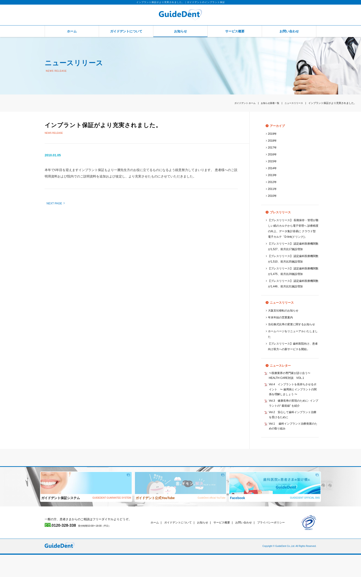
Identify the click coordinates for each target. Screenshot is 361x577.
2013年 (273, 175)
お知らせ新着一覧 (267, 103)
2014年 (273, 168)
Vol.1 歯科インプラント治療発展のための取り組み (293, 447)
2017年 (273, 147)
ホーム (72, 31)
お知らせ (180, 31)
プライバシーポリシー (279, 544)
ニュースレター (275, 382)
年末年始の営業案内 (281, 323)
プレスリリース (275, 212)
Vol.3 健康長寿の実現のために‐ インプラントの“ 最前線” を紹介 (292, 423)
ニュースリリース (293, 103)
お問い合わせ (289, 31)
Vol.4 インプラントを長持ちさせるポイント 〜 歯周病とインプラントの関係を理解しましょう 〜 (293, 408)
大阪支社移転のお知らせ (284, 316)
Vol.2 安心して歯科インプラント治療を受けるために (293, 435)
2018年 (273, 140)
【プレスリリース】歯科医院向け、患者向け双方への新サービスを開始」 (292, 360)
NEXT (55, 203)
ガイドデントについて (126, 31)
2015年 (273, 161)
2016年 (273, 154)
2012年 (273, 182)
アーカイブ (272, 126)
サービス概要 (235, 31)
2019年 (273, 133)
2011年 (273, 189)
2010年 (273, 195)
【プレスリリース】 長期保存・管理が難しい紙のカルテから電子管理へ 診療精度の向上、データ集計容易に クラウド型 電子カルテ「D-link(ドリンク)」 (292, 231)
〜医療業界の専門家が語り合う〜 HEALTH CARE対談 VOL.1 (293, 392)
